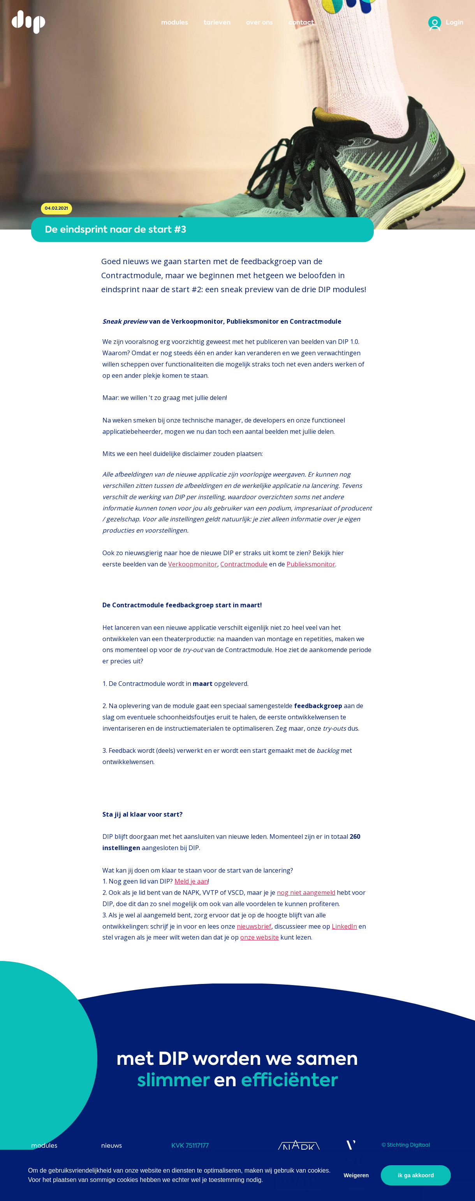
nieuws (111, 1145)
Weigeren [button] (356, 1175)
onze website (259, 937)
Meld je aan (191, 881)
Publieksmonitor (311, 564)
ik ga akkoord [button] (416, 1175)
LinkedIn (344, 926)
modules (174, 22)
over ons (259, 22)
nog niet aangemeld (306, 892)
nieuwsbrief (254, 926)
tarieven (217, 22)
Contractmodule (243, 564)
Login (454, 22)
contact (301, 22)
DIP (29, 22)
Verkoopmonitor (192, 564)
